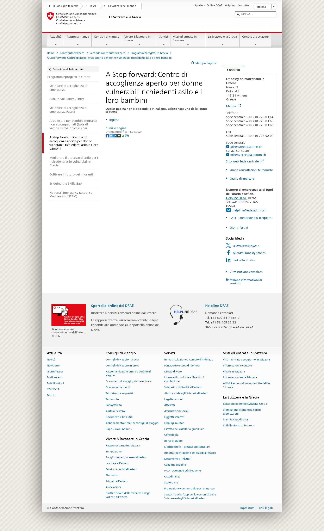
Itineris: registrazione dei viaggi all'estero (190, 452)
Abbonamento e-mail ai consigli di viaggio (132, 423)
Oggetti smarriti (174, 417)
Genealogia (171, 435)
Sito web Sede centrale (245, 161)
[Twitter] (111, 135)
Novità (51, 359)
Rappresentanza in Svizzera (123, 445)
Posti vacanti (54, 377)
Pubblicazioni (55, 383)
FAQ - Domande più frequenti (251, 218)
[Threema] (119, 135)
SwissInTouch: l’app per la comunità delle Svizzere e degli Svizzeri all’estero (190, 496)
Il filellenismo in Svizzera (238, 425)
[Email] (127, 135)
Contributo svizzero (255, 40)
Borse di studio (173, 441)
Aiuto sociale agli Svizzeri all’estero (186, 393)
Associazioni (113, 487)
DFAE (93, 5)
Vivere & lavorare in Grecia (139, 40)
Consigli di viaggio (107, 40)
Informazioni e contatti (237, 365)
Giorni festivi (239, 227)
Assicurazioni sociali (176, 411)
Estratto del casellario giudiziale (184, 429)
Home (50, 53)
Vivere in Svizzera (234, 371)
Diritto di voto (173, 371)
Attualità (55, 40)
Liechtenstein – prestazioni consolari (187, 446)
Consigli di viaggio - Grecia (122, 359)
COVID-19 (53, 389)
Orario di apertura (241, 178)
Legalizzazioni (173, 399)
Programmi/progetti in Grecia (149, 53)
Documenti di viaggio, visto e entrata (128, 381)
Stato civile (171, 482)
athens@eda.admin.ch (246, 147)
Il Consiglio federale (65, 5)
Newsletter (54, 365)
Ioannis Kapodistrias (235, 419)
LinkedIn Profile (244, 260)
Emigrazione (114, 451)
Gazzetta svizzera (175, 464)
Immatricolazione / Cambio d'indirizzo (188, 359)
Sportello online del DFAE (112, 306)
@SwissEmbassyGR (245, 246)
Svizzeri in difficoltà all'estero (182, 387)
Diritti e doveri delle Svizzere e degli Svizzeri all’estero (128, 495)
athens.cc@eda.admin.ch (248, 155)
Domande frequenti (118, 387)
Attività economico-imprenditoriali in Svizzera (246, 385)
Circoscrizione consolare (245, 271)
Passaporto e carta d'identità (182, 365)
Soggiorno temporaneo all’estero (126, 457)
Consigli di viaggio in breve (122, 365)
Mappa (233, 106)
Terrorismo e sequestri (119, 393)
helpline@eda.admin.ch (249, 210)
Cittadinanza (172, 476)
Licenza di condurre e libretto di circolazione (184, 379)
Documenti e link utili (119, 417)
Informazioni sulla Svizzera (240, 377)
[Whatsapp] (123, 135)
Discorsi (51, 395)
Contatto (231, 70)
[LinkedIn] (115, 135)
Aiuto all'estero (115, 411)
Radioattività (114, 405)
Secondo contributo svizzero (107, 53)
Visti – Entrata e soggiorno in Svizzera (246, 359)
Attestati (169, 405)
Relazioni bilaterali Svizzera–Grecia (245, 403)
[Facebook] (108, 135)
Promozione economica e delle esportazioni (242, 411)
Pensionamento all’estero (121, 469)
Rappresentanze (77, 40)
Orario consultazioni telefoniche (251, 170)
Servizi (163, 40)
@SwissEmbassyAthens (249, 253)
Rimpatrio (112, 475)
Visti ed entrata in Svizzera (188, 40)
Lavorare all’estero (117, 463)
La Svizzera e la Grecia (222, 40)
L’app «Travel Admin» (119, 429)
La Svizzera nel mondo (122, 5)
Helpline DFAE (236, 198)
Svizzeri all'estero (116, 481)
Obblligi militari (174, 423)
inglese (114, 120)
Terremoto (112, 399)
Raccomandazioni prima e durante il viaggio (128, 373)
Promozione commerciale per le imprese (189, 488)
